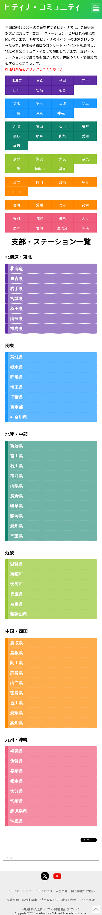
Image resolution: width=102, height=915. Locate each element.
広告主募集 (29, 900)
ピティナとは (43, 891)
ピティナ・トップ (19, 891)
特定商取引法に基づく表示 (58, 900)
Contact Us (87, 900)
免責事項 (13, 900)
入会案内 (62, 891)
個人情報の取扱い (83, 891)
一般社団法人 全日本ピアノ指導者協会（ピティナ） (51, 909)
